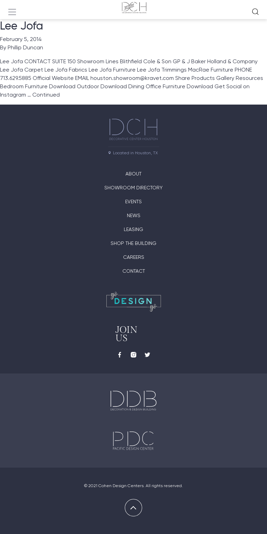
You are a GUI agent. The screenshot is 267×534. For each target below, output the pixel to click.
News (133, 215)
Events (133, 201)
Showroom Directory (133, 187)
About (133, 173)
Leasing (133, 229)
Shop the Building (133, 243)
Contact (133, 271)
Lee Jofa (21, 25)
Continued (46, 94)
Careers (133, 257)
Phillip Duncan (25, 47)
